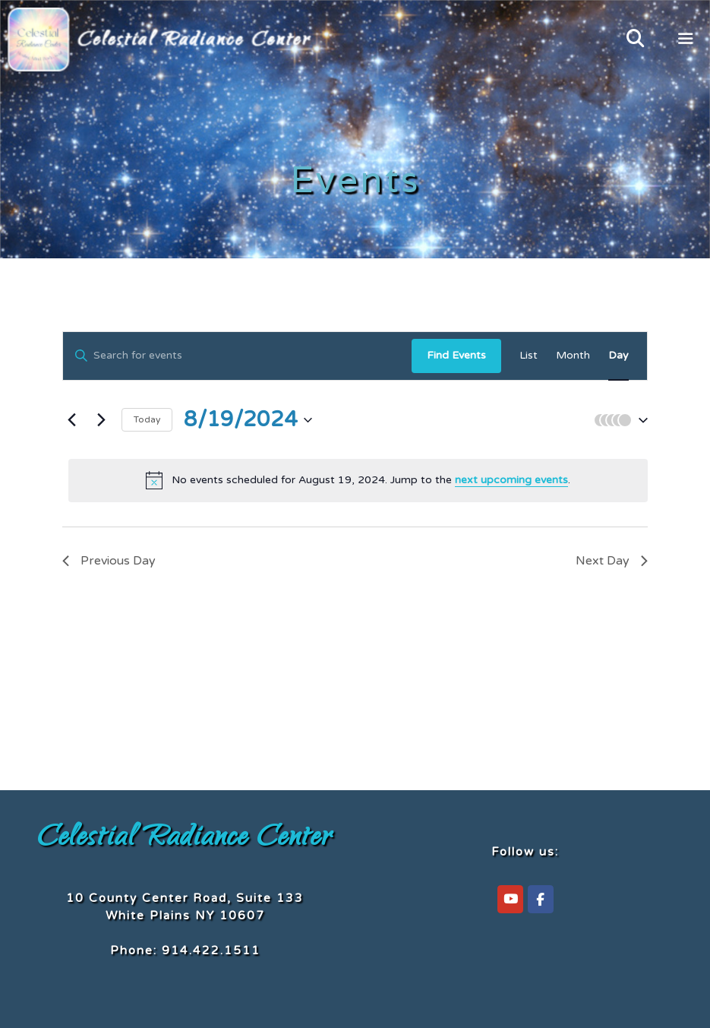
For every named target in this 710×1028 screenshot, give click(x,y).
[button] (617, 420)
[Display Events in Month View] (573, 356)
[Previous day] (71, 420)
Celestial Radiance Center (185, 839)
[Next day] (101, 420)
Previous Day (109, 560)
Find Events (456, 355)
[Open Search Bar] (635, 39)
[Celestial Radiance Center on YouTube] (510, 899)
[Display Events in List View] (528, 356)
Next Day (612, 560)
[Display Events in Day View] (618, 356)
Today (147, 419)
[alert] (358, 480)
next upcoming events (511, 479)
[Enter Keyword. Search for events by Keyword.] (237, 356)
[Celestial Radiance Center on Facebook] (541, 899)
